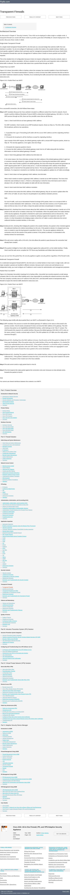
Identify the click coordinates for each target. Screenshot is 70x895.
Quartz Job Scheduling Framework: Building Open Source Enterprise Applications (34, 870)
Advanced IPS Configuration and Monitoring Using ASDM (16, 782)
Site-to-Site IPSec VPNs (8, 669)
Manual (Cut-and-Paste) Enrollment (11, 713)
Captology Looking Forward (57, 866)
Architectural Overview (10, 27)
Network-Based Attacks (8, 401)
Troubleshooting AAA (7, 517)
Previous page (10, 17)
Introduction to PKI (6, 710)
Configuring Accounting (8, 513)
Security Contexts (6, 573)
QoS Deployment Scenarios (9, 622)
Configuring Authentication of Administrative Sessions (15, 508)
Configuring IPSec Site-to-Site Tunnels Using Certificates (16, 717)
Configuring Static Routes (8, 488)
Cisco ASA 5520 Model (7, 428)
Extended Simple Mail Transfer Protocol (12, 532)
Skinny (4, 557)
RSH (3, 551)
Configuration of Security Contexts (10, 576)
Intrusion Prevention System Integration (11, 635)
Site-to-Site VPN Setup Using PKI (10, 793)
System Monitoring (6, 458)
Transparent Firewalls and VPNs (10, 590)
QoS (3, 770)
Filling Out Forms (29, 851)
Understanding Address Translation (10, 476)
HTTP (3, 539)
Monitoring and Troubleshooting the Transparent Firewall (16, 596)
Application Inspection (7, 524)
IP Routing (5, 487)
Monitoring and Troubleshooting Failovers (12, 610)
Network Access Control (8, 466)
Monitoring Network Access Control (10, 474)
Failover (4, 768)
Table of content (35, 17)
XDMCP (4, 564)
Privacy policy (65, 891)
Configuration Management (9, 453)
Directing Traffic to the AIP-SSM (10, 639)
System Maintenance (7, 456)
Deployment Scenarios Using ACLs (10, 472)
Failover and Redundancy (8, 603)
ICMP (3, 541)
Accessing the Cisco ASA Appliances (11, 444)
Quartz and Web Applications (33, 881)
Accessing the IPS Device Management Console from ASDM (17, 779)
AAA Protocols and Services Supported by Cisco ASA (15, 504)
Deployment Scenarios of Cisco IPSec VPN (12, 692)
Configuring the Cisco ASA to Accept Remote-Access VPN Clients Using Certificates (22, 718)
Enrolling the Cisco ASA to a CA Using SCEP (13, 711)
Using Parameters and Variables (9, 850)
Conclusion (3, 873)
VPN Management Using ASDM (10, 789)
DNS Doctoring (6, 478)
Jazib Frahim (39, 835)
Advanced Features (7, 674)
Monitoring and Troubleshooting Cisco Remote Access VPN (16, 694)
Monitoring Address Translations (10, 479)
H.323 (3, 538)
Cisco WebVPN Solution (8, 695)
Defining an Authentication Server (10, 506)
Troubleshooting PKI (7, 720)
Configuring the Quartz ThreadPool (34, 888)
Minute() (51, 882)
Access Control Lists (7, 756)
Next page (59, 17)
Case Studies (5, 805)
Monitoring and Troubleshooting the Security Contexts (15, 580)
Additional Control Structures (9, 852)
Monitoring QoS (6, 624)
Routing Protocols (6, 759)
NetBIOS (4, 546)
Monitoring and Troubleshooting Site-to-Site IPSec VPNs (16, 679)
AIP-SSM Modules (6, 432)
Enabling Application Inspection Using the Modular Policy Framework (19, 526)
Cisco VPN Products (7, 416)
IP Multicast (5, 494)
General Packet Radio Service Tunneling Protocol (14, 536)
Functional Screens (7, 736)
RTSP (3, 553)
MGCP (4, 545)
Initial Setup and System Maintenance (11, 443)
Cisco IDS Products (7, 414)
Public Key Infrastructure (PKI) (9, 708)
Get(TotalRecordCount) (55, 880)
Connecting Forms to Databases (34, 858)
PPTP (3, 548)
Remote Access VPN (7, 687)
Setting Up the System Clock (9, 451)
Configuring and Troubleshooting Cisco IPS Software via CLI (17, 649)
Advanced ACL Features (8, 469)
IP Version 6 (5, 450)
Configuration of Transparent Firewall (11, 592)
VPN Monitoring (6, 798)
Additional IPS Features (8, 642)
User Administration (7, 654)
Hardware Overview (7, 425)
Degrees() (51, 873)
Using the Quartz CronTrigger (33, 875)
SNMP (4, 558)
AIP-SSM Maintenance (7, 656)
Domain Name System (7, 531)
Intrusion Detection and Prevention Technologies (14, 400)
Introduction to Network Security (10, 396)
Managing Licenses (7, 446)
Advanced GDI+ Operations (8, 884)
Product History (6, 410)
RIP (3, 490)
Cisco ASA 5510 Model (7, 426)
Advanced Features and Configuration (11, 658)
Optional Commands (7, 676)
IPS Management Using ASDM (9, 777)
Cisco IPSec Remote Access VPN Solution (12, 689)
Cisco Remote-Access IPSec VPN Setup (12, 795)
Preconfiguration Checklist (8, 671)
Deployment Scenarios (7, 495)
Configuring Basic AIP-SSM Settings (11, 780)
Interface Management (7, 738)
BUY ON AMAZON (61, 833)
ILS (3, 543)
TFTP (3, 562)
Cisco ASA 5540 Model (7, 430)
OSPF (3, 492)
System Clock (5, 740)
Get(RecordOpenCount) (56, 878)
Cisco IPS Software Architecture (10, 651)
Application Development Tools (9, 859)
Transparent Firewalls (7, 766)
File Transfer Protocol (7, 534)
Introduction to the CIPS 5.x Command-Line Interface (15, 653)
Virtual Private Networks (8, 403)
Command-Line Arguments (8, 856)
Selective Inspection (7, 527)
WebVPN (4, 796)
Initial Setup (5, 448)
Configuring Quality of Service (9, 621)
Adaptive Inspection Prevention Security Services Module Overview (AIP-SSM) (21, 637)
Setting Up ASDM (6, 733)
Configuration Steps (7, 673)
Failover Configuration (7, 606)
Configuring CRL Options (8, 715)
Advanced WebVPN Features (9, 697)
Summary (4, 405)
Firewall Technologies (7, 398)
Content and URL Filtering (8, 471)
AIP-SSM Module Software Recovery (11, 640)
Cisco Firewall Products (8, 412)
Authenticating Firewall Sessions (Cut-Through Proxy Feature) (17, 510)
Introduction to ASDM (7, 731)
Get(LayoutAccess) (54, 876)
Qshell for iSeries (6, 847)
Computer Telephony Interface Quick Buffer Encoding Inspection (17, 529)
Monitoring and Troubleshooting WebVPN (12, 701)
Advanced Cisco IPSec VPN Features (11, 690)
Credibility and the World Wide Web (59, 860)
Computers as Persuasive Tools (58, 853)
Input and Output (5, 854)
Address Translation (7, 757)
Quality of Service (6, 617)
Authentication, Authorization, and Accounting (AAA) (14, 503)
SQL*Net (4, 560)
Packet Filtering (6, 467)
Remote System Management (9, 455)
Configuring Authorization (8, 511)
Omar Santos (44, 833)
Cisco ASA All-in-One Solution (9, 417)
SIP (3, 555)
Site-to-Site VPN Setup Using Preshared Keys (13, 791)
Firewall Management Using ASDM (10, 754)
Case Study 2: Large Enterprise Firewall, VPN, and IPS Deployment (18, 809)
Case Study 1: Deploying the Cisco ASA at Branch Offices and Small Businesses (21, 807)
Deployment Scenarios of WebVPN (10, 699)
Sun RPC (4, 550)
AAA (3, 761)
